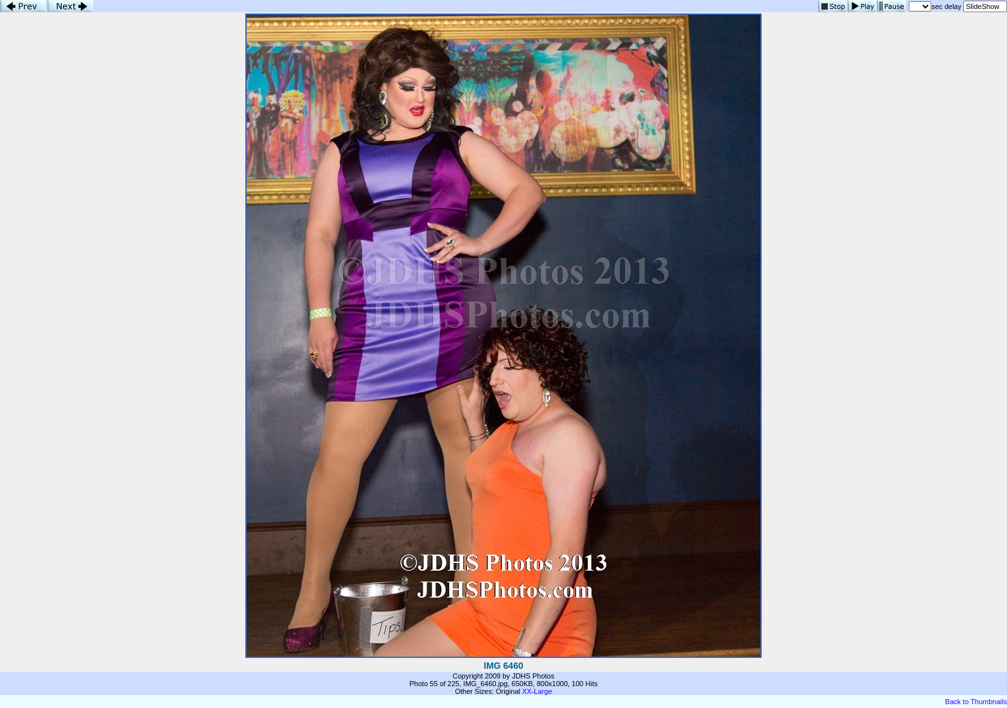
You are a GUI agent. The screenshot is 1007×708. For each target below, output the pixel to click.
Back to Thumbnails (976, 701)
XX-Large (537, 691)
